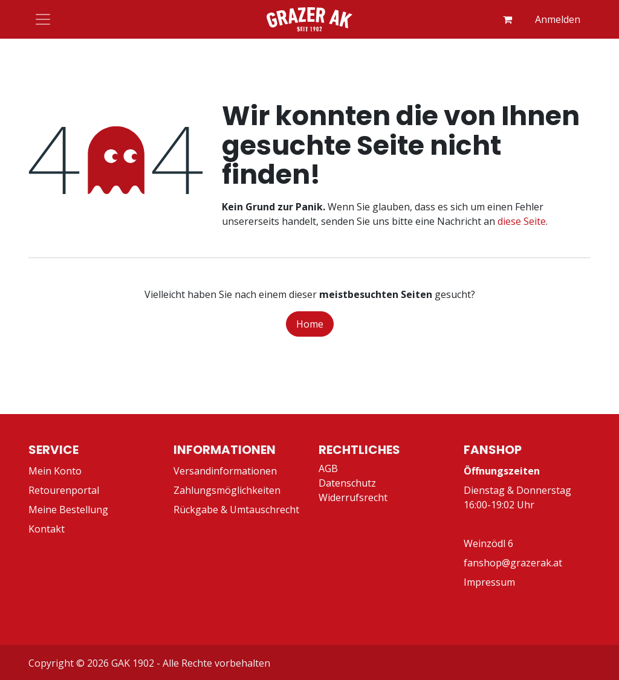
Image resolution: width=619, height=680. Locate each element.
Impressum (489, 582)
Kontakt (46, 529)
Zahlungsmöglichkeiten (226, 490)
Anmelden (557, 19)
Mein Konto (55, 471)
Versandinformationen (225, 471)
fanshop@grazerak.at (513, 562)
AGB (328, 468)
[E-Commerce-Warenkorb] (507, 19)
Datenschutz (347, 483)
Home (309, 324)
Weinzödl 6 (488, 543)
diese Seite (521, 221)
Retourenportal (63, 490)
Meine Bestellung (68, 509)
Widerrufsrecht (353, 497)
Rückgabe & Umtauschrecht (236, 509)
